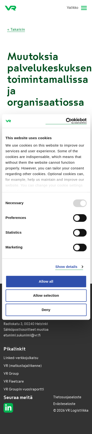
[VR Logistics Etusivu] (12, 8)
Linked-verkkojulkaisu (21, 358)
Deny (46, 310)
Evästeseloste (64, 404)
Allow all (46, 281)
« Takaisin (16, 29)
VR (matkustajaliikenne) (23, 366)
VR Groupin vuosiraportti (24, 389)
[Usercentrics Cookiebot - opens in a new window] (66, 121)
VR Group (11, 374)
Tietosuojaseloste (67, 397)
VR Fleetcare (14, 382)
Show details (66, 267)
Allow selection (46, 295)
